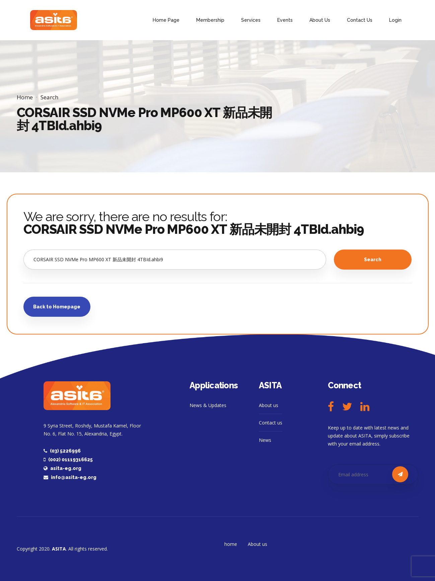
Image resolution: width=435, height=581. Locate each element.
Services (251, 20)
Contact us (270, 422)
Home (25, 97)
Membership (210, 20)
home (230, 544)
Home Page (166, 20)
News (265, 440)
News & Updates (208, 405)
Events (285, 20)
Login (395, 20)
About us (268, 405)
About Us (319, 20)
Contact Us (359, 20)
